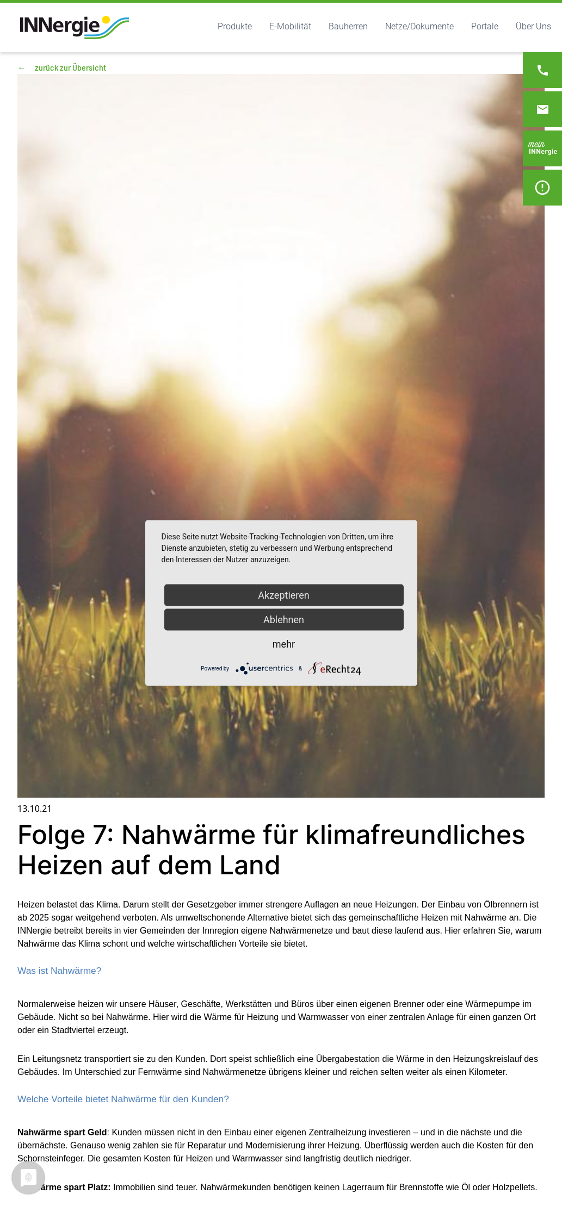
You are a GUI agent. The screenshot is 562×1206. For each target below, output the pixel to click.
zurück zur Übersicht (61, 67)
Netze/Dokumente (419, 26)
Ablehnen (283, 619)
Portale (484, 26)
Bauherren (348, 26)
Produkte (235, 26)
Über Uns (533, 26)
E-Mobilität (290, 26)
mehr (284, 644)
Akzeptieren (284, 595)
